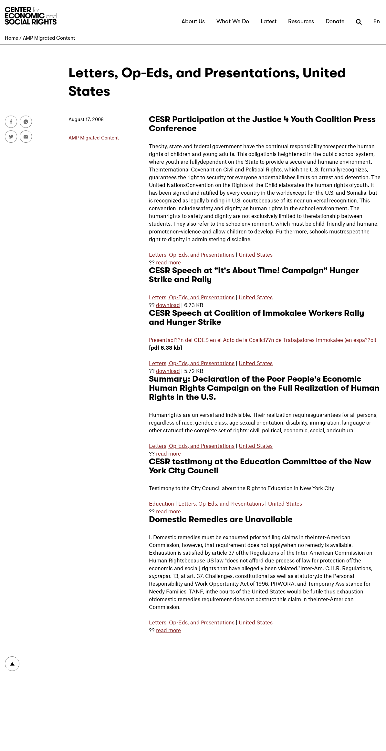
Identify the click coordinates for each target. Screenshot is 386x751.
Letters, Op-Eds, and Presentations (192, 254)
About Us (193, 21)
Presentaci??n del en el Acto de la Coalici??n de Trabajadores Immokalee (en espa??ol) (262, 339)
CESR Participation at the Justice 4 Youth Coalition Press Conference (262, 124)
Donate (335, 21)
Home (11, 38)
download (168, 305)
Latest (268, 21)
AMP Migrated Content (49, 38)
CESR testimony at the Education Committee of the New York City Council (260, 466)
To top (12, 663)
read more (168, 262)
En (376, 21)
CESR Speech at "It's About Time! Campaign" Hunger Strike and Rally (254, 275)
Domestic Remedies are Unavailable (221, 519)
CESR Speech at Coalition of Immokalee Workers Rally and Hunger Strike (256, 317)
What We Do (232, 21)
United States (256, 254)
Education (161, 503)
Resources (301, 21)
